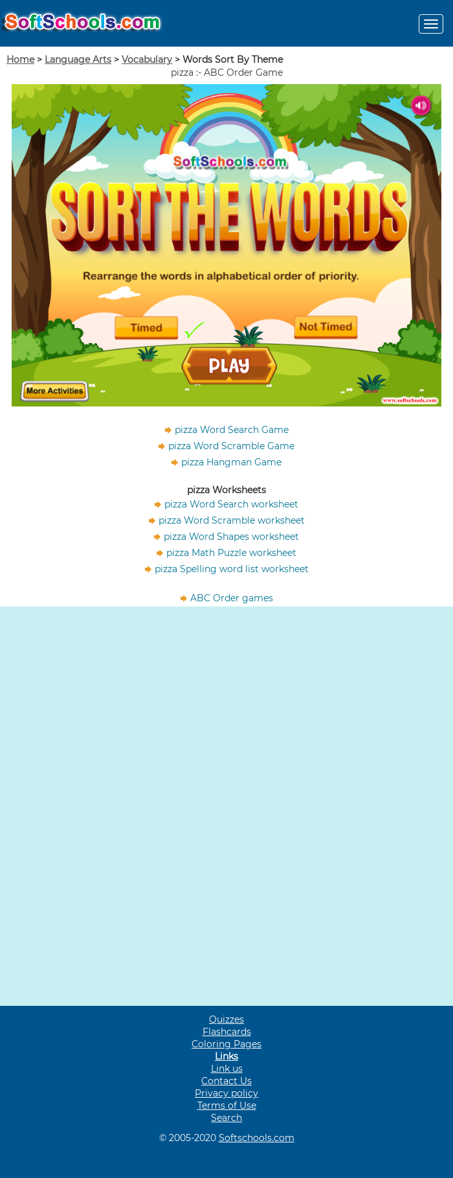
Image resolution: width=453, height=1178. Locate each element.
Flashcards (227, 1032)
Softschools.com (256, 1138)
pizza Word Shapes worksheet (231, 536)
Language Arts (78, 59)
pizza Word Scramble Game (231, 446)
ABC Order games (231, 598)
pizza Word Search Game (232, 430)
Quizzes (226, 1019)
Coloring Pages (226, 1044)
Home (20, 59)
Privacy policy (226, 1093)
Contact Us (226, 1081)
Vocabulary (147, 59)
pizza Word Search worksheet (231, 504)
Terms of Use (226, 1105)
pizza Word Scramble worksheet (232, 520)
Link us (227, 1068)
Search (226, 1118)
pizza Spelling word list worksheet (232, 569)
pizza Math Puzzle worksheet (231, 553)
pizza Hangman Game (231, 462)
